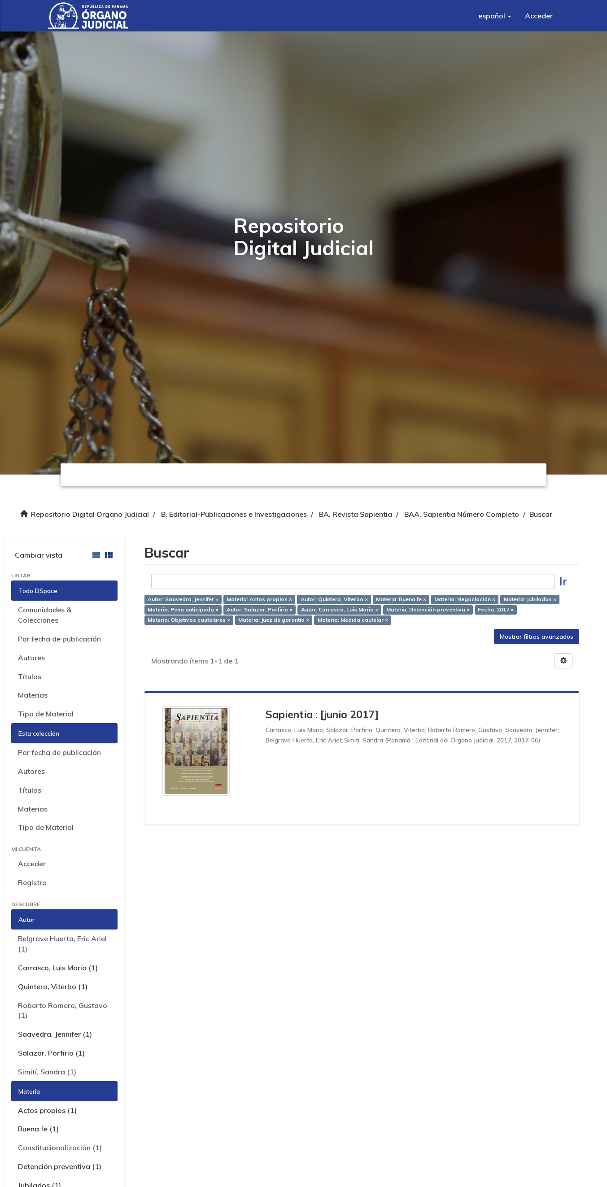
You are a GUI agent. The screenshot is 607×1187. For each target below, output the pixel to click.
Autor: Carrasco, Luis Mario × (339, 609)
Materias (33, 694)
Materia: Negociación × (464, 599)
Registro (32, 882)
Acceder (32, 863)
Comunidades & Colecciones (44, 614)
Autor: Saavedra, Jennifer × (183, 599)
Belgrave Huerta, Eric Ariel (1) (62, 943)
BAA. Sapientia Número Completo (461, 514)
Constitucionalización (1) (60, 1147)
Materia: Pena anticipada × (183, 609)
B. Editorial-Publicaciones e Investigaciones (234, 514)
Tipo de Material (46, 713)
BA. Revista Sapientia (355, 514)
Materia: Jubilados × (530, 599)
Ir (563, 581)
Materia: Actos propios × (259, 599)
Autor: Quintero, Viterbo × (334, 599)
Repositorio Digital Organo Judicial (90, 514)
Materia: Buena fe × (401, 599)
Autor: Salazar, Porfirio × (260, 609)
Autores (31, 657)
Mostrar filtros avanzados (536, 637)
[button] (495, 15)
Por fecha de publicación (59, 638)
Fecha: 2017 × (496, 609)
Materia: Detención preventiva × (428, 609)
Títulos (29, 676)
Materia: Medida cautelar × (353, 619)
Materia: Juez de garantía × (273, 619)
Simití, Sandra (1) (47, 1071)
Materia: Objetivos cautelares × (189, 619)
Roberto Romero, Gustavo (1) (62, 1010)
